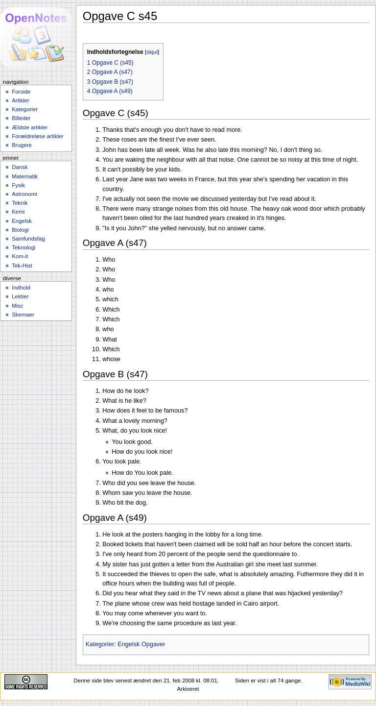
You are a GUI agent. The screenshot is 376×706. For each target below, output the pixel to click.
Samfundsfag (28, 239)
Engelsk (22, 221)
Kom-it (20, 256)
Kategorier (100, 644)
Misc (18, 306)
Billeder (21, 118)
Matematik (25, 176)
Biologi (20, 230)
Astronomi (24, 194)
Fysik (18, 185)
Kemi (18, 212)
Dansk (19, 167)
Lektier (20, 296)
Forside (21, 92)
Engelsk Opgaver (141, 644)
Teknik (19, 203)
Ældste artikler (29, 127)
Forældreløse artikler (38, 136)
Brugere (22, 145)
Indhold (21, 288)
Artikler (20, 100)
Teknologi (23, 247)
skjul (152, 52)
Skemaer (23, 314)
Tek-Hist (22, 265)
